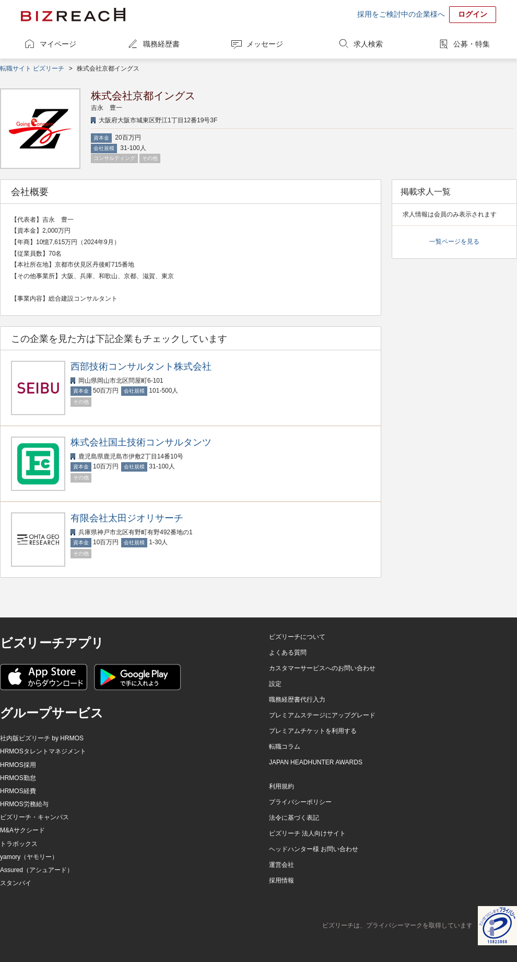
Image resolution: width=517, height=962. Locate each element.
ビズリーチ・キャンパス (34, 817)
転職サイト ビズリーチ (32, 68)
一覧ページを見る (454, 241)
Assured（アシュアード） (36, 870)
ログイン (472, 14)
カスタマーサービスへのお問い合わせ (322, 668)
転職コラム (284, 746)
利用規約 (281, 786)
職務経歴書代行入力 (297, 699)
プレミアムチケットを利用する (313, 731)
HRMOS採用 (18, 765)
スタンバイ (15, 883)
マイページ (58, 44)
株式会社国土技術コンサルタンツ (141, 442)
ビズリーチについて (297, 636)
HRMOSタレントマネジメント (43, 751)
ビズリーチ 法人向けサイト (307, 833)
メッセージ (264, 44)
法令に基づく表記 (294, 817)
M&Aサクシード (22, 830)
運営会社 (281, 864)
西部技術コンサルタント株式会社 (141, 366)
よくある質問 (288, 652)
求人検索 (368, 44)
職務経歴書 (161, 44)
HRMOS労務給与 (24, 804)
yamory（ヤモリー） (29, 857)
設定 (275, 684)
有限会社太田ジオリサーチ (126, 518)
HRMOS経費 (18, 791)
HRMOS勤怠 (18, 778)
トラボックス (19, 844)
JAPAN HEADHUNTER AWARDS (315, 762)
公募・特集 (471, 44)
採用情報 (281, 880)
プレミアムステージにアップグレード (322, 715)
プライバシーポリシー (300, 802)
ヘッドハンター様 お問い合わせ (313, 849)
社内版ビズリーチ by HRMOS (42, 738)
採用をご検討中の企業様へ (401, 14)
